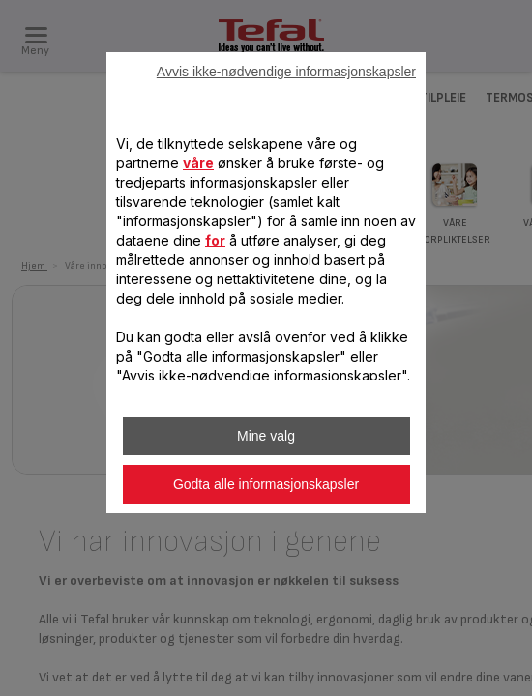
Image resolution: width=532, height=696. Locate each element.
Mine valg (266, 436)
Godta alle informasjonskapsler (266, 484)
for (215, 240)
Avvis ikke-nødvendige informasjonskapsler (286, 71)
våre (198, 163)
